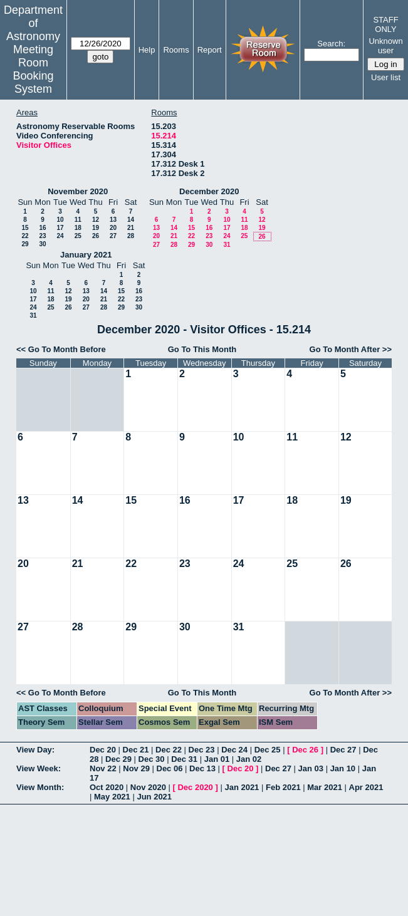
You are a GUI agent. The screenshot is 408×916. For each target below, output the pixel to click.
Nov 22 (103, 768)
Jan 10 (342, 768)
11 (78, 219)
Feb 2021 (283, 787)
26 (95, 235)
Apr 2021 (366, 787)
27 (113, 235)
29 (24, 244)
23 (42, 235)
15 (24, 227)
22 (24, 235)
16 (42, 227)
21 (130, 227)
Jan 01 (216, 759)
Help (147, 50)
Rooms (176, 50)
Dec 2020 (194, 787)
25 (78, 235)
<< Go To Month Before (61, 349)
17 (59, 227)
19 (95, 227)
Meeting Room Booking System (33, 69)
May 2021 (112, 796)
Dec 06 (170, 768)
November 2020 (78, 191)
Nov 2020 (148, 787)
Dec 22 (168, 749)
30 (42, 244)
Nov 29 (136, 768)
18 (78, 227)
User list (385, 77)
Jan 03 (310, 768)
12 (95, 219)
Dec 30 (152, 759)
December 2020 (209, 191)
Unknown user (385, 45)
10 (59, 219)
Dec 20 (103, 749)
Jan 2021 (241, 787)
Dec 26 (305, 749)
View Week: (38, 768)
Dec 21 (136, 749)
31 (226, 244)
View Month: (40, 787)
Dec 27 (343, 749)
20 (113, 227)
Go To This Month (202, 349)
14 (130, 219)
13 (113, 219)
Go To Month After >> (351, 349)
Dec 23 (202, 749)
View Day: (35, 749)
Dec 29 (118, 759)
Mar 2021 (324, 787)
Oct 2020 (106, 787)
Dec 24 (234, 749)
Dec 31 (184, 759)
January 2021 (86, 254)
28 (130, 235)
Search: (331, 43)
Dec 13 (202, 768)
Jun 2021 (154, 796)
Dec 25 (267, 749)
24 (59, 235)
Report (209, 50)
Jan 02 (248, 759)
